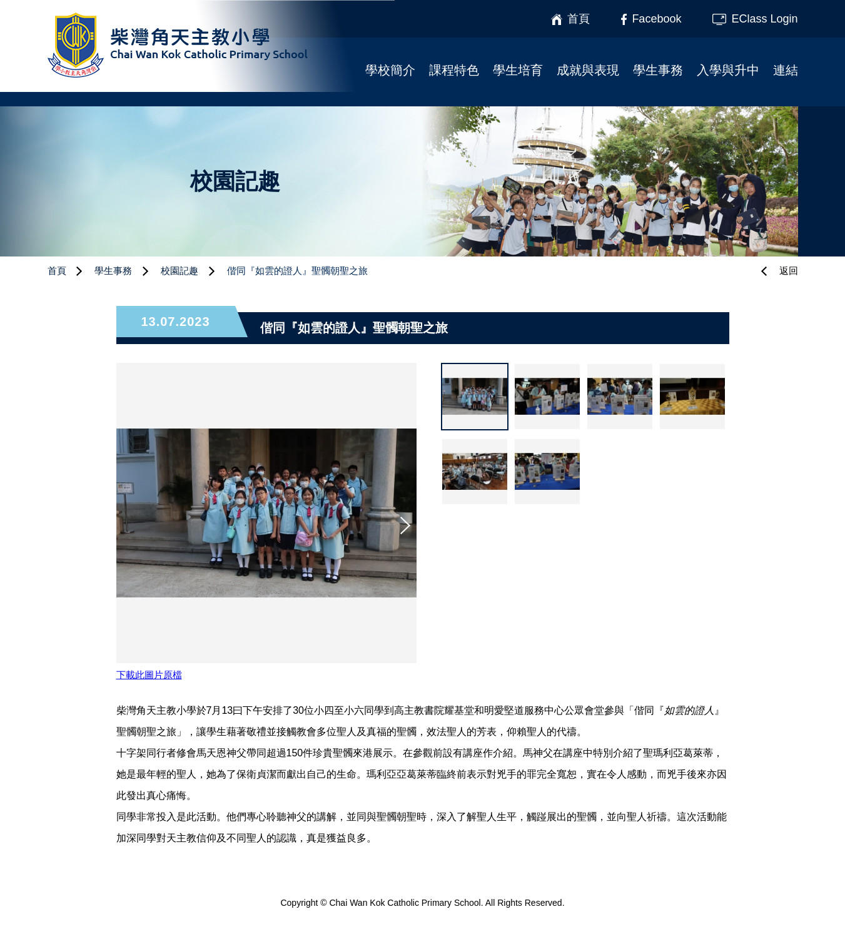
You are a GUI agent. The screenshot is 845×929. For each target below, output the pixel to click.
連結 (785, 70)
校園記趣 (179, 270)
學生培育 (518, 70)
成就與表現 (588, 70)
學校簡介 (390, 70)
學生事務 (658, 70)
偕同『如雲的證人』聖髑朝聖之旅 (297, 270)
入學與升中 (728, 70)
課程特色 (454, 70)
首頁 (57, 270)
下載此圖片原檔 (149, 674)
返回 (788, 270)
